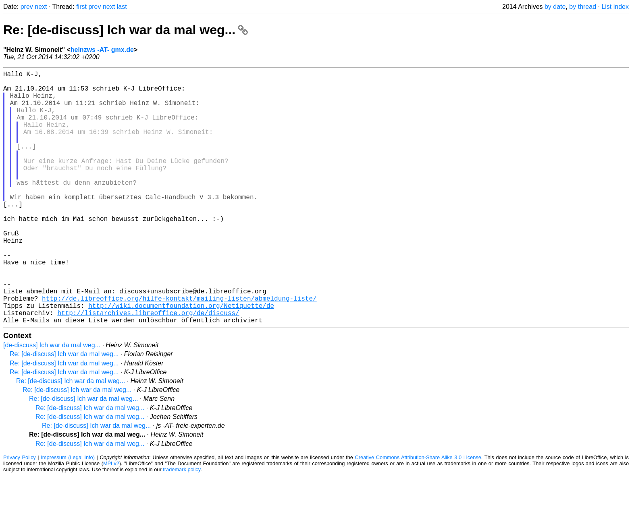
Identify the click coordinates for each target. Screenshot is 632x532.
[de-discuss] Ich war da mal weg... (51, 401)
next (41, 6)
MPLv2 (111, 520)
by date (555, 6)
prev (27, 6)
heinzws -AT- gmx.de (102, 49)
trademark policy (181, 526)
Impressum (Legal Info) (68, 514)
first (81, 6)
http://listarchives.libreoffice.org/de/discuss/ (148, 367)
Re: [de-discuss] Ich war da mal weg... (125, 30)
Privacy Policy (19, 514)
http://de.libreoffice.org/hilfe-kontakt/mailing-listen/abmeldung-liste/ (179, 349)
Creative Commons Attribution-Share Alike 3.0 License (418, 514)
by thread (582, 6)
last (122, 6)
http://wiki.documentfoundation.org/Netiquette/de (181, 358)
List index (615, 6)
